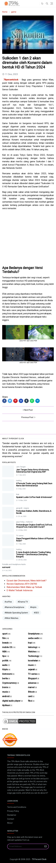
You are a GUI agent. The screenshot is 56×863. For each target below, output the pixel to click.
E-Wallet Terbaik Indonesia (19, 590)
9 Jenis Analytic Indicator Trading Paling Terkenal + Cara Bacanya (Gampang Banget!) (33, 554)
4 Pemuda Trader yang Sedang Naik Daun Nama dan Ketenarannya (34, 484)
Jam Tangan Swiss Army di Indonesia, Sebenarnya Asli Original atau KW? (32, 471)
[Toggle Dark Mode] (42, 3)
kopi (17, 494)
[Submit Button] (45, 846)
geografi (19, 508)
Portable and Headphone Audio (14, 564)
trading (19, 481)
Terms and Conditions (16, 807)
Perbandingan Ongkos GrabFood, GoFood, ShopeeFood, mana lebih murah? (34, 526)
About (10, 823)
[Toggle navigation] (52, 3)
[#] (36, 3)
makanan (29, 522)
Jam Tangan (21, 467)
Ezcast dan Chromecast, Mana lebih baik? (26, 580)
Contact (10, 819)
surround (6, 567)
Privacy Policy (13, 811)
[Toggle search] (47, 3)
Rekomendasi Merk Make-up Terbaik (24, 587)
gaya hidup (20, 522)
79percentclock (10, 79)
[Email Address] (25, 846)
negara (26, 508)
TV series (19, 536)
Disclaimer (11, 815)
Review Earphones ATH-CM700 (22, 584)
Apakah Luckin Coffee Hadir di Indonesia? (34, 497)
